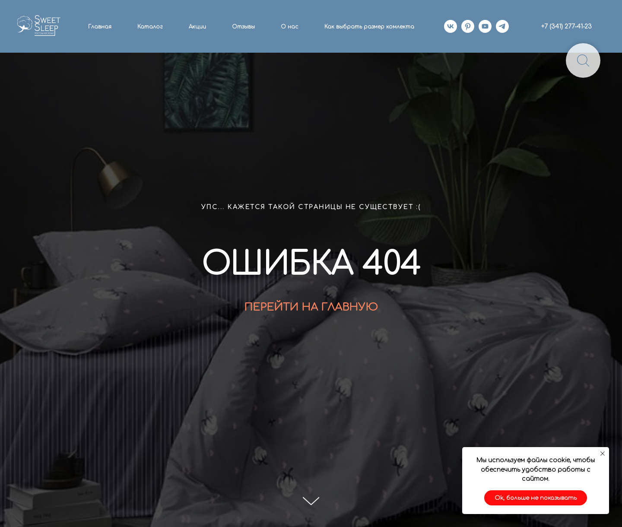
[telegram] (502, 26)
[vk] (450, 26)
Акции (197, 27)
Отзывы (243, 27)
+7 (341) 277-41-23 (566, 26)
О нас (289, 27)
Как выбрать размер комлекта (369, 27)
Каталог (150, 27)
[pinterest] (467, 26)
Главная (99, 27)
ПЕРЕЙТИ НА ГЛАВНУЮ (311, 307)
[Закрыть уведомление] (602, 453)
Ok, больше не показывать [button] (536, 498)
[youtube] (485, 26)
